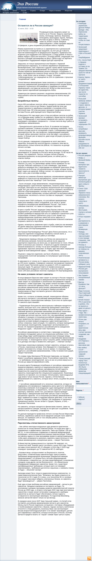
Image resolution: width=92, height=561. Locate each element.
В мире (42, 11)
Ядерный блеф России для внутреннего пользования (84, 270)
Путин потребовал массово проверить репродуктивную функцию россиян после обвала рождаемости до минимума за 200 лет (85, 137)
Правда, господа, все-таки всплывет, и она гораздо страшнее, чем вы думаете (84, 237)
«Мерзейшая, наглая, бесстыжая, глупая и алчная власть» (85, 210)
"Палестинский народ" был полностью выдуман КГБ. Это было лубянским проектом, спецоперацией (85, 366)
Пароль (79, 390)
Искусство (68, 11)
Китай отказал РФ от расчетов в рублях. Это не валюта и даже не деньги (85, 304)
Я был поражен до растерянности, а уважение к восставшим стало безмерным (85, 223)
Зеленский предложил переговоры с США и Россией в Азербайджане (85, 52)
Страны (33, 11)
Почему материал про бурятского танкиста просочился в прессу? (84, 168)
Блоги (15, 11)
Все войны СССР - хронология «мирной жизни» (83, 352)
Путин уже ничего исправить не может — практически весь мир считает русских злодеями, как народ (85, 327)
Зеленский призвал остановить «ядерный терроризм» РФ (85, 120)
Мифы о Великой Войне (84, 159)
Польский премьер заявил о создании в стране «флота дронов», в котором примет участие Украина (85, 106)
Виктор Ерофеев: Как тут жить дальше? (84, 285)
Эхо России (27, 3)
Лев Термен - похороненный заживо (84, 277)
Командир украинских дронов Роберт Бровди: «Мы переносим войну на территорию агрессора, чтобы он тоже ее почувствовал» (84, 33)
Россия (23, 11)
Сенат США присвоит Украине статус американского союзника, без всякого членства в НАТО (84, 196)
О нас (25, 12)
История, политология (11, 12)
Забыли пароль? (81, 398)
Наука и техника (55, 11)
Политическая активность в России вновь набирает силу (84, 261)
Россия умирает (85, 155)
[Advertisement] (46, 538)
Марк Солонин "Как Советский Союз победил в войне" (85, 294)
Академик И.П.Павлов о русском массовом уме (84, 342)
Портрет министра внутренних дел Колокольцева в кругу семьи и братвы (85, 181)
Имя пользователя (82, 383)
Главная (6, 11)
